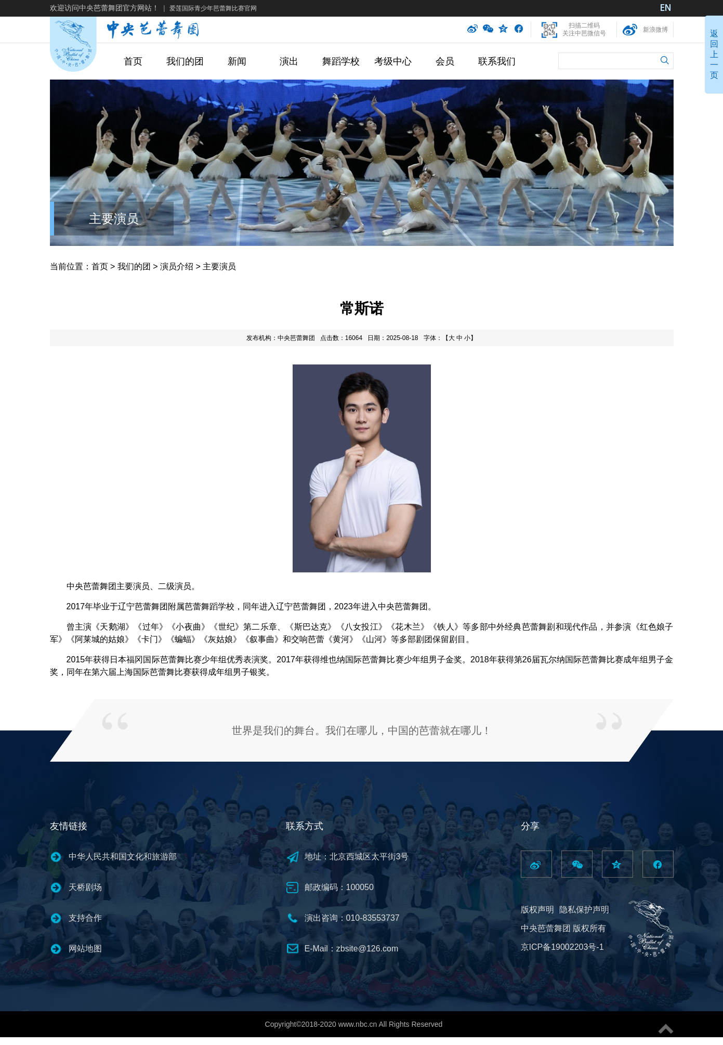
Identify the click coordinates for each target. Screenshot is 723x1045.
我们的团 (185, 61)
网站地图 (85, 948)
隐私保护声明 (584, 909)
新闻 (237, 61)
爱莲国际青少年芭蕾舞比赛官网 (213, 8)
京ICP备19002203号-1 (562, 947)
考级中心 (393, 61)
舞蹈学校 (341, 61)
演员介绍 (176, 266)
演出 (289, 61)
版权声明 (537, 909)
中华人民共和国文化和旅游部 (123, 856)
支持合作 (85, 917)
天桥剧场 (85, 887)
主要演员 (114, 219)
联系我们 (497, 61)
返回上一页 (714, 54)
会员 (445, 61)
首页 (133, 61)
